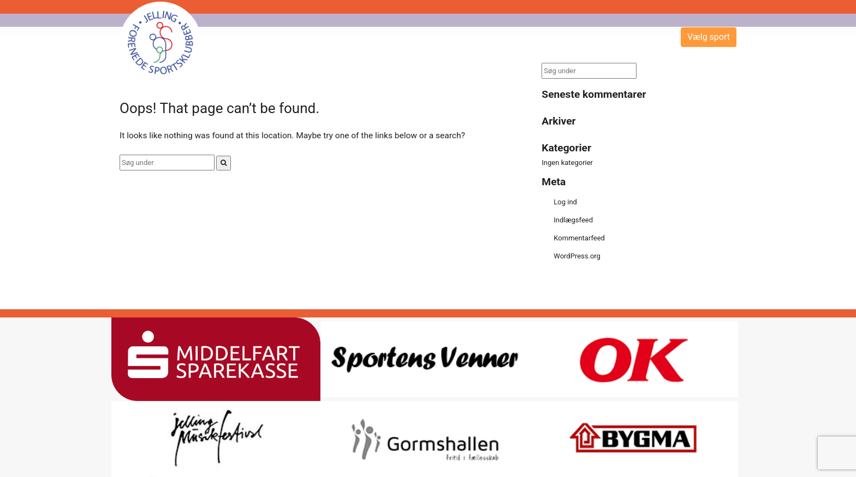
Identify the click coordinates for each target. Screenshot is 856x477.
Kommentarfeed (579, 238)
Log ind (565, 202)
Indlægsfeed (573, 220)
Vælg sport (708, 37)
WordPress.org (577, 256)
